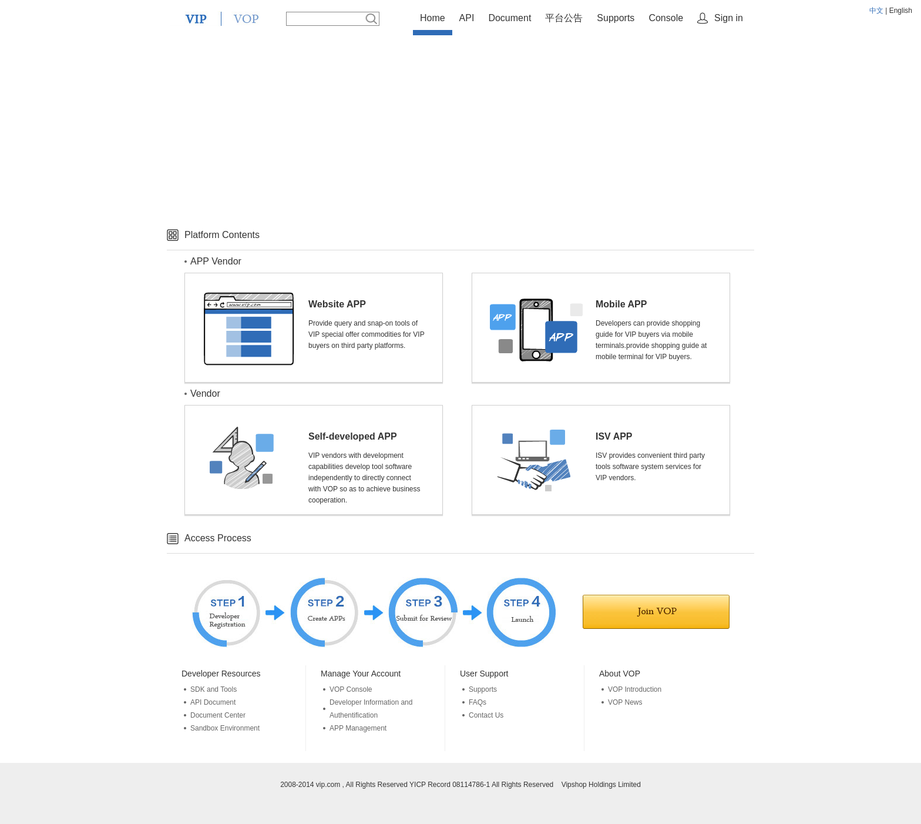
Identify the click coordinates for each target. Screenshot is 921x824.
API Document (213, 702)
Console (665, 18)
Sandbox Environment (225, 728)
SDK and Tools (213, 689)
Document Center (218, 715)
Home (432, 18)
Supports (615, 18)
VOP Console (351, 689)
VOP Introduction (634, 689)
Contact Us (486, 715)
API (467, 18)
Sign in (728, 18)
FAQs (477, 702)
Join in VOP (656, 612)
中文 (876, 10)
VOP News (625, 702)
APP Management (358, 728)
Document (509, 18)
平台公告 (564, 18)
